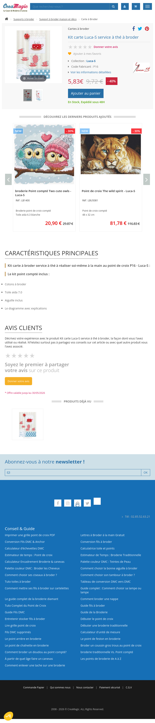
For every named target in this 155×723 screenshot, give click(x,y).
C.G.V (129, 687)
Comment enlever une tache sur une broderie (35, 665)
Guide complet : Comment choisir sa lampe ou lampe (111, 590)
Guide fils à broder (93, 605)
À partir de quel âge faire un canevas (29, 659)
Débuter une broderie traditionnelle (104, 625)
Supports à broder (24, 19)
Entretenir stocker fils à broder (25, 619)
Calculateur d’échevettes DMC (24, 548)
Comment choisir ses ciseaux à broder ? (31, 575)
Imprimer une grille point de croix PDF (30, 535)
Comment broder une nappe (99, 599)
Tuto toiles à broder (18, 581)
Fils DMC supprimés (18, 632)
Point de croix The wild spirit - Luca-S (108, 191)
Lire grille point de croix (20, 625)
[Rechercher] (113, 6)
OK (146, 472)
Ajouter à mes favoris (87, 54)
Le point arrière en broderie (23, 639)
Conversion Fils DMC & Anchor (25, 542)
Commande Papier (33, 687)
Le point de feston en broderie (100, 639)
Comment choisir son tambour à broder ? (108, 575)
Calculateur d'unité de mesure (100, 632)
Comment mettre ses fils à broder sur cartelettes (37, 588)
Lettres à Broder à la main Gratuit (103, 535)
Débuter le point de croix (97, 619)
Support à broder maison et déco (58, 19)
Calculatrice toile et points (97, 548)
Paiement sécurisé (109, 687)
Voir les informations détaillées (91, 72)
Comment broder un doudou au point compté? (36, 652)
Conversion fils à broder (96, 542)
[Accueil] (6, 19)
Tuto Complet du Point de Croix (25, 605)
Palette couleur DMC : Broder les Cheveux (32, 568)
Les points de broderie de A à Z (101, 659)
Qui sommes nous (60, 687)
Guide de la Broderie (94, 612)
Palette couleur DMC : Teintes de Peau (106, 562)
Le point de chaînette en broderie (27, 645)
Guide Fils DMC (15, 612)
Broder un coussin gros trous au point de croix (111, 645)
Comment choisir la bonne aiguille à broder (109, 568)
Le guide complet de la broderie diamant (31, 599)
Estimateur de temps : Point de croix (28, 555)
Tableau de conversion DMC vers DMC (106, 581)
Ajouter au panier (86, 93)
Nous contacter (84, 687)
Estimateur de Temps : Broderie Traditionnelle (111, 555)
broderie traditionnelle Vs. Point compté (107, 652)
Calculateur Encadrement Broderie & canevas (34, 562)
